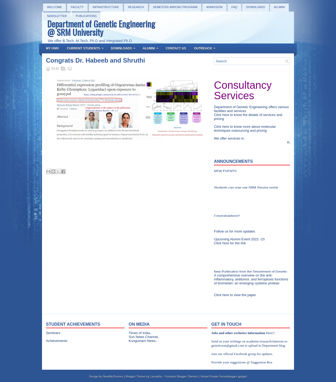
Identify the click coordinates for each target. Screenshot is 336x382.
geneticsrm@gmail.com (227, 345)
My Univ (52, 48)
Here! (270, 333)
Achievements (56, 341)
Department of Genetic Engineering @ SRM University (101, 28)
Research (136, 7)
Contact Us (176, 48)
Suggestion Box (261, 362)
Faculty (77, 7)
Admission (214, 7)
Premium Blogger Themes (181, 376)
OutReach (206, 46)
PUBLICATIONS (86, 16)
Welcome (54, 7)
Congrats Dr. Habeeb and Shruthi (95, 60)
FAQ (234, 7)
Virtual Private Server (214, 376)
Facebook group (245, 354)
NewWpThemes (113, 376)
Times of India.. (140, 333)
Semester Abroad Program (175, 7)
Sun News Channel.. (144, 337)
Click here (222, 115)
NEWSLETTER (57, 16)
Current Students (87, 46)
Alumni (279, 7)
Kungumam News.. (143, 341)
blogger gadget (237, 376)
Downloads (255, 7)
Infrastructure (106, 7)
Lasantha (156, 376)
